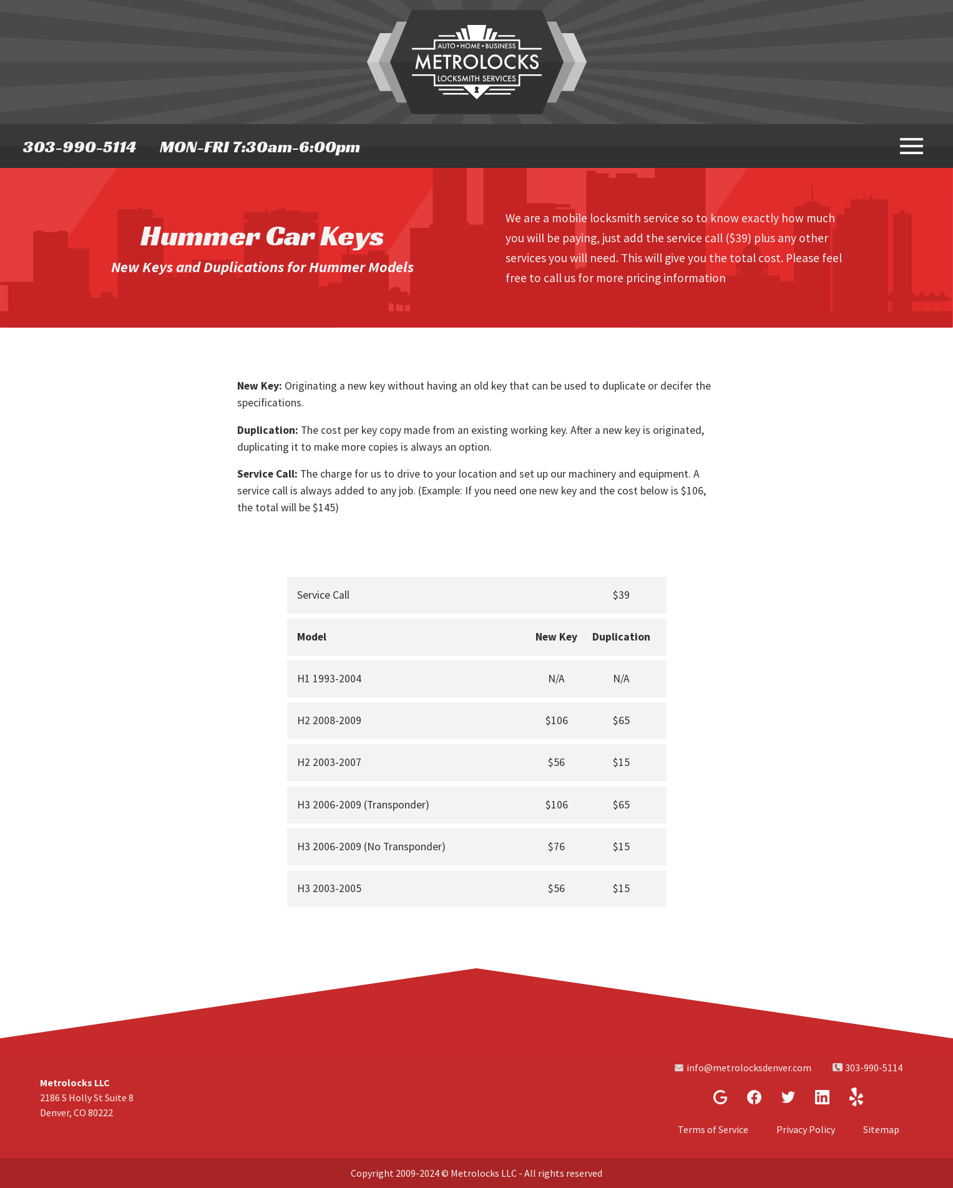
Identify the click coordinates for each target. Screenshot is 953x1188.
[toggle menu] (910, 145)
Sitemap (881, 1129)
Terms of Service (713, 1129)
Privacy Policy (805, 1129)
